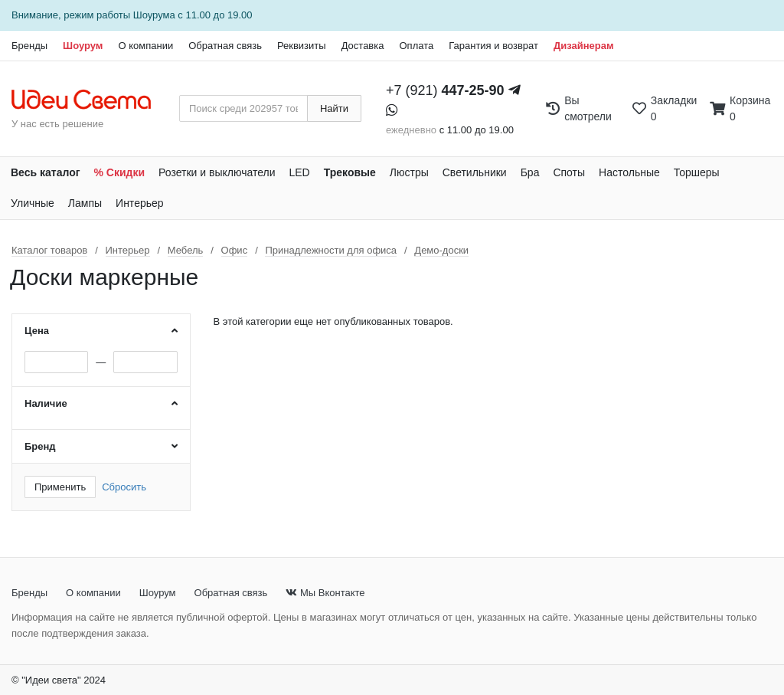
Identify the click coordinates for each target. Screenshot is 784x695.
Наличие (45, 403)
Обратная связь (225, 45)
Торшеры (697, 172)
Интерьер (140, 203)
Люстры (409, 172)
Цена (36, 330)
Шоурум (83, 45)
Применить (60, 487)
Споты (569, 172)
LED (299, 172)
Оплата (416, 45)
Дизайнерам (584, 45)
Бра (530, 172)
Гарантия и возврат (493, 45)
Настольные (629, 172)
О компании (145, 45)
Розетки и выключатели (216, 172)
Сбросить (124, 487)
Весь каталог (45, 172)
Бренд (40, 446)
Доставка (362, 45)
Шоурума (154, 15)
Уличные (32, 203)
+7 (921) (445, 90)
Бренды (29, 45)
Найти (334, 108)
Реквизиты (301, 45)
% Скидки (119, 172)
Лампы (85, 203)
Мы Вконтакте (325, 592)
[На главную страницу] (89, 100)
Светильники (475, 172)
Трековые (350, 172)
